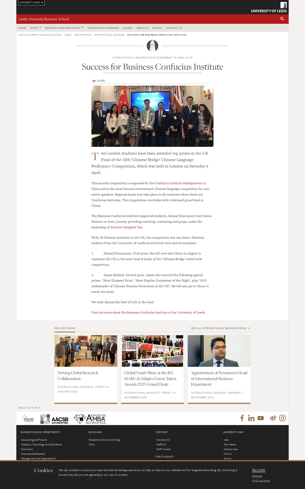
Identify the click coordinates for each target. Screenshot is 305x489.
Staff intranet (163, 449)
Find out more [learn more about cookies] (261, 480)
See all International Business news (218, 328)
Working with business (103, 28)
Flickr (92, 444)
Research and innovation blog (104, 440)
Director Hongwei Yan (126, 227)
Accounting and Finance (34, 440)
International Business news (135, 57)
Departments (83, 34)
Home (22, 28)
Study (34, 28)
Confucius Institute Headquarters (178, 183)
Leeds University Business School (43, 18)
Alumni (127, 28)
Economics (27, 449)
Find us (227, 454)
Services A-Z (163, 440)
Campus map (231, 449)
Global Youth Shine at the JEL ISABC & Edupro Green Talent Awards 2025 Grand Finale (150, 378)
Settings (257, 476)
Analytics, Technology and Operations (41, 444)
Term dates (230, 444)
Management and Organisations (38, 458)
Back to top (28, 408)
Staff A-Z (161, 444)
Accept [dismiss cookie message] (258, 470)
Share (101, 80)
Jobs (226, 440)
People (157, 28)
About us (142, 28)
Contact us (174, 28)
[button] (282, 19)
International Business (109, 34)
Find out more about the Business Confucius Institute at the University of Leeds (148, 312)
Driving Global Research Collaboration (78, 375)
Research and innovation (63, 28)
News (68, 34)
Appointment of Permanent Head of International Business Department (219, 378)
